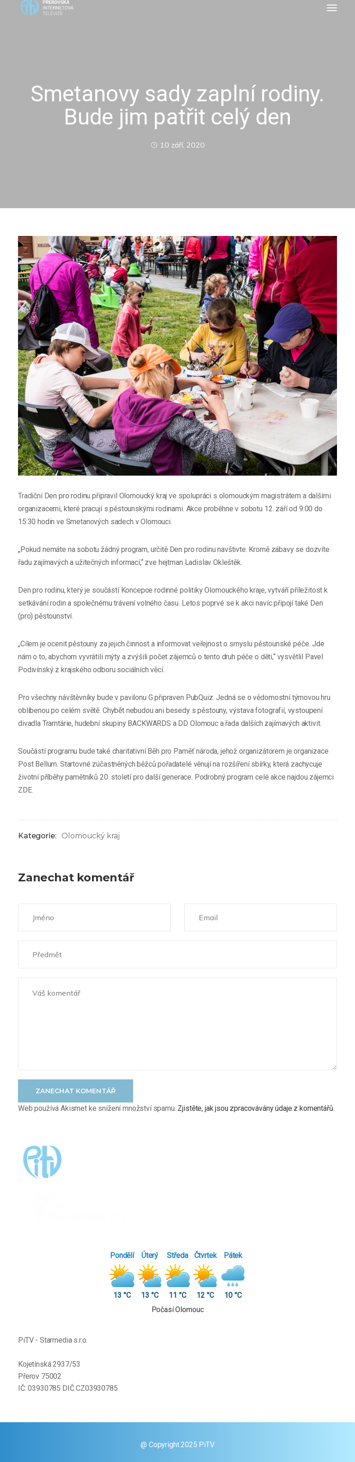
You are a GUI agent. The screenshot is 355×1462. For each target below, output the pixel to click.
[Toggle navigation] (332, 8)
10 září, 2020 (178, 144)
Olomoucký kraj (90, 835)
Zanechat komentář (76, 1091)
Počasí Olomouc (178, 1309)
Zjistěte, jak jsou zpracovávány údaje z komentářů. (256, 1108)
